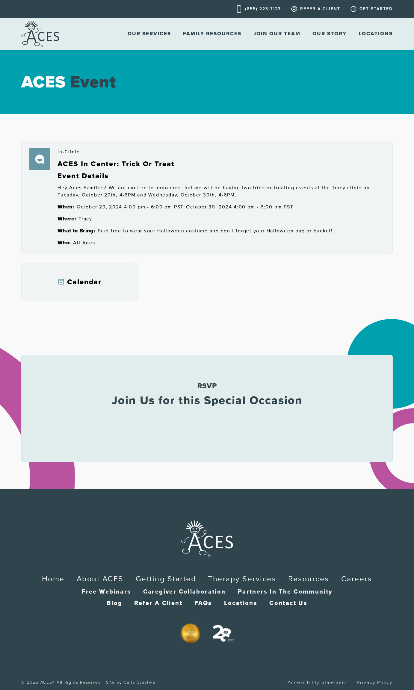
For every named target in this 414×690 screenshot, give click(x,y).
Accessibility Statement (317, 682)
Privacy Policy (375, 682)
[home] (40, 33)
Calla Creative (140, 682)
